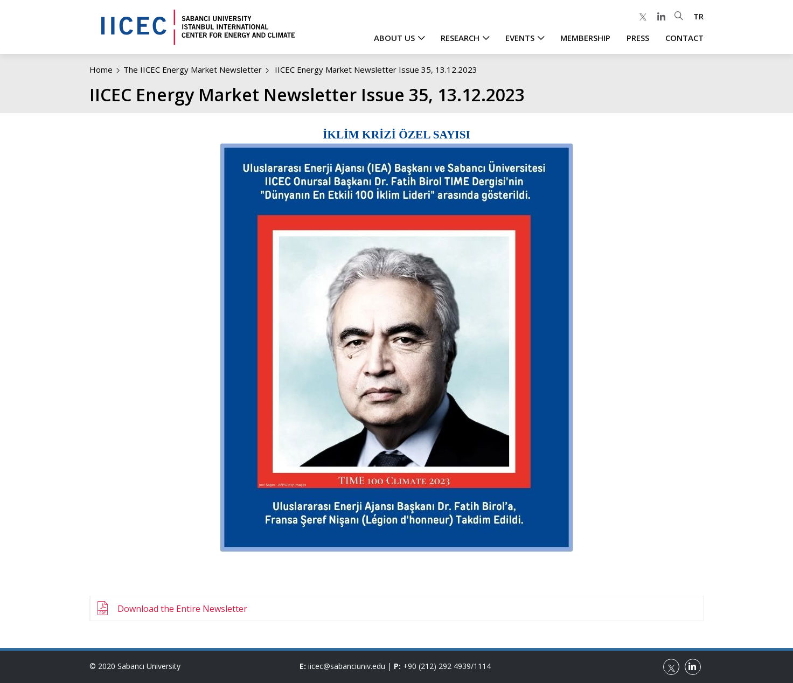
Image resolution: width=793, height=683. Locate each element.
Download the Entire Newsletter (182, 609)
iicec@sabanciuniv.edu (346, 666)
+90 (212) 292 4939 (437, 666)
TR (698, 16)
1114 (482, 666)
